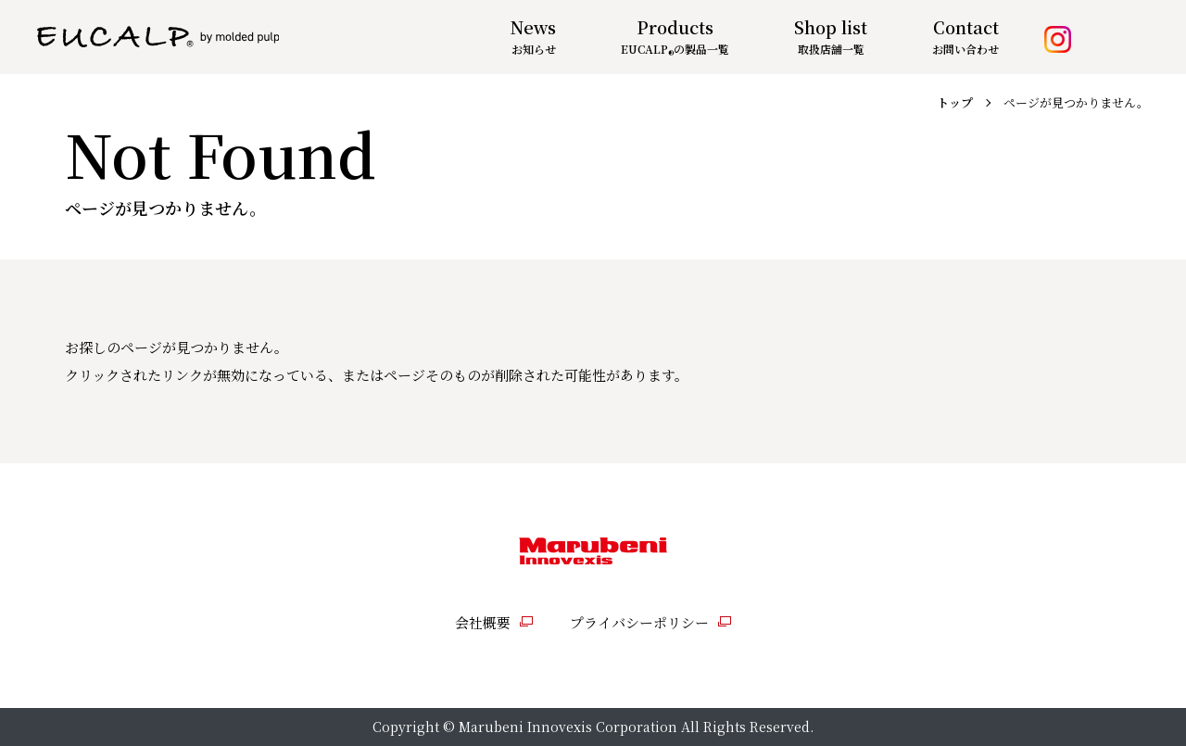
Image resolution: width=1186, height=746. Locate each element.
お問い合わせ (965, 48)
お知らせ (533, 48)
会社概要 (483, 622)
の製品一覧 (675, 48)
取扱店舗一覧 (831, 48)
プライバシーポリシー (639, 622)
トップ (955, 102)
